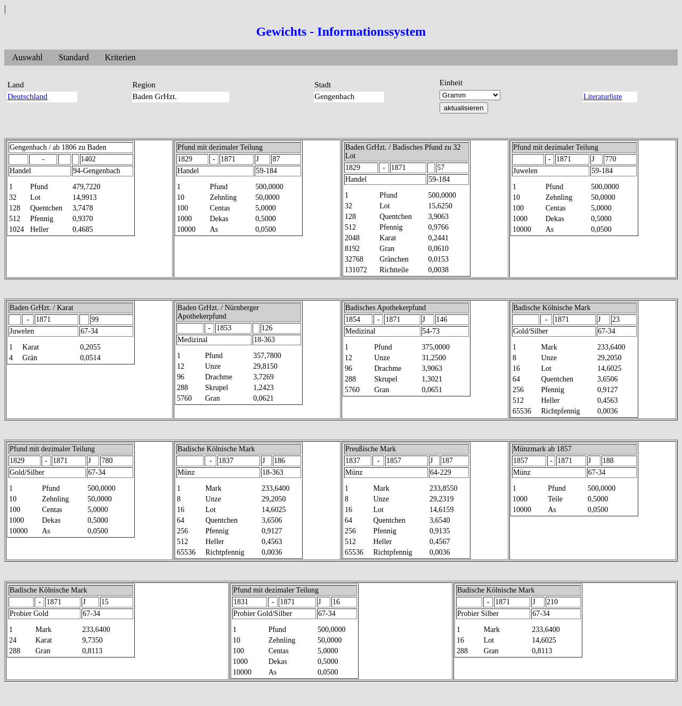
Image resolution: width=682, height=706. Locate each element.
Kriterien (120, 57)
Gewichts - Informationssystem (341, 31)
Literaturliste (602, 97)
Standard (74, 57)
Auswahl (27, 57)
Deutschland (27, 96)
